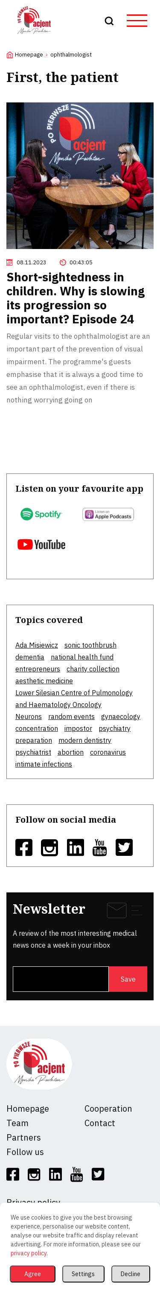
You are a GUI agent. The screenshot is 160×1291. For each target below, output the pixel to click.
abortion (71, 752)
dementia (29, 657)
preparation (33, 740)
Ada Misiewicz (36, 645)
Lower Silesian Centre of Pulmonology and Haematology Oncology (74, 698)
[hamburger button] (137, 21)
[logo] (34, 35)
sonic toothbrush (90, 645)
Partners (23, 1137)
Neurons (28, 716)
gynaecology (120, 716)
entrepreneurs (37, 669)
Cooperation (108, 1108)
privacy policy (29, 1253)
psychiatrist (33, 752)
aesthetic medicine (44, 681)
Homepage (29, 54)
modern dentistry (84, 740)
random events (71, 716)
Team (17, 1123)
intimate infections (43, 764)
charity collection (93, 669)
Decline (130, 1274)
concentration (36, 728)
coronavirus (108, 752)
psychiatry (115, 728)
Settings (83, 1274)
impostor (78, 728)
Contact (99, 1123)
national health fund (82, 657)
